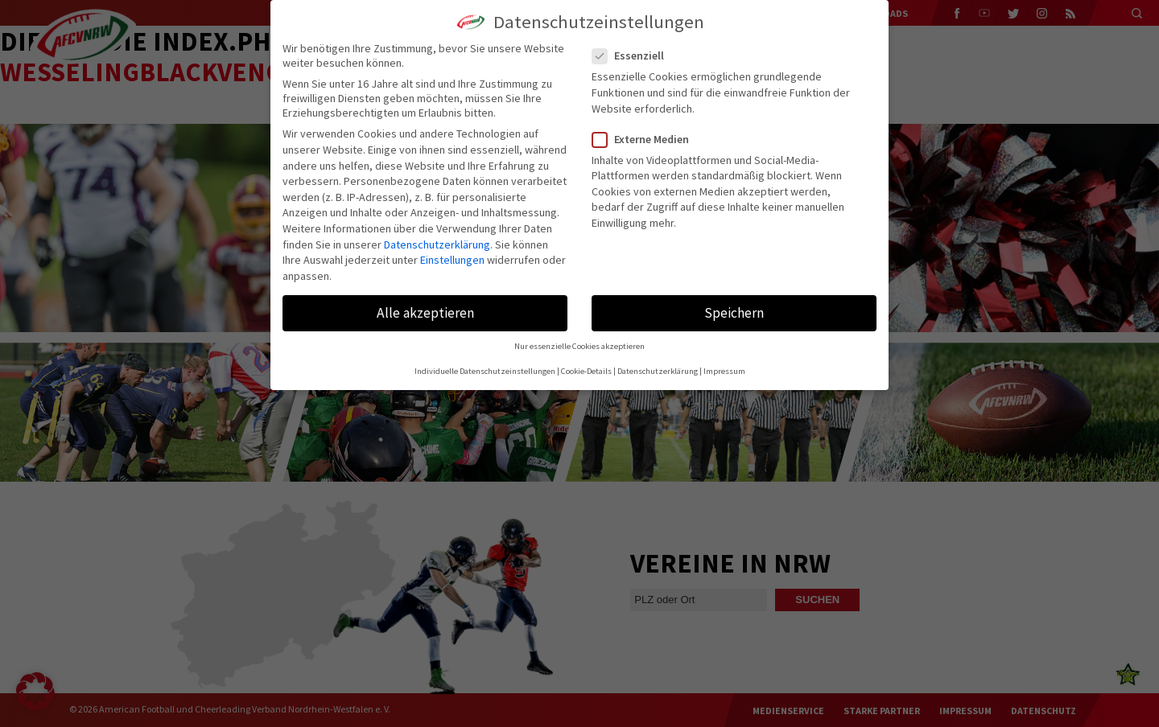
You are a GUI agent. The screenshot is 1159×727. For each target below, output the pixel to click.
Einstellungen (452, 260)
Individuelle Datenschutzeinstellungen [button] (485, 371)
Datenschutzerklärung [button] (657, 371)
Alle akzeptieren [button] (425, 313)
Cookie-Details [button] (586, 371)
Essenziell (635, 55)
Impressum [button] (724, 371)
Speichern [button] (734, 313)
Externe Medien (647, 139)
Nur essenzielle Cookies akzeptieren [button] (579, 346)
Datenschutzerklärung (437, 244)
